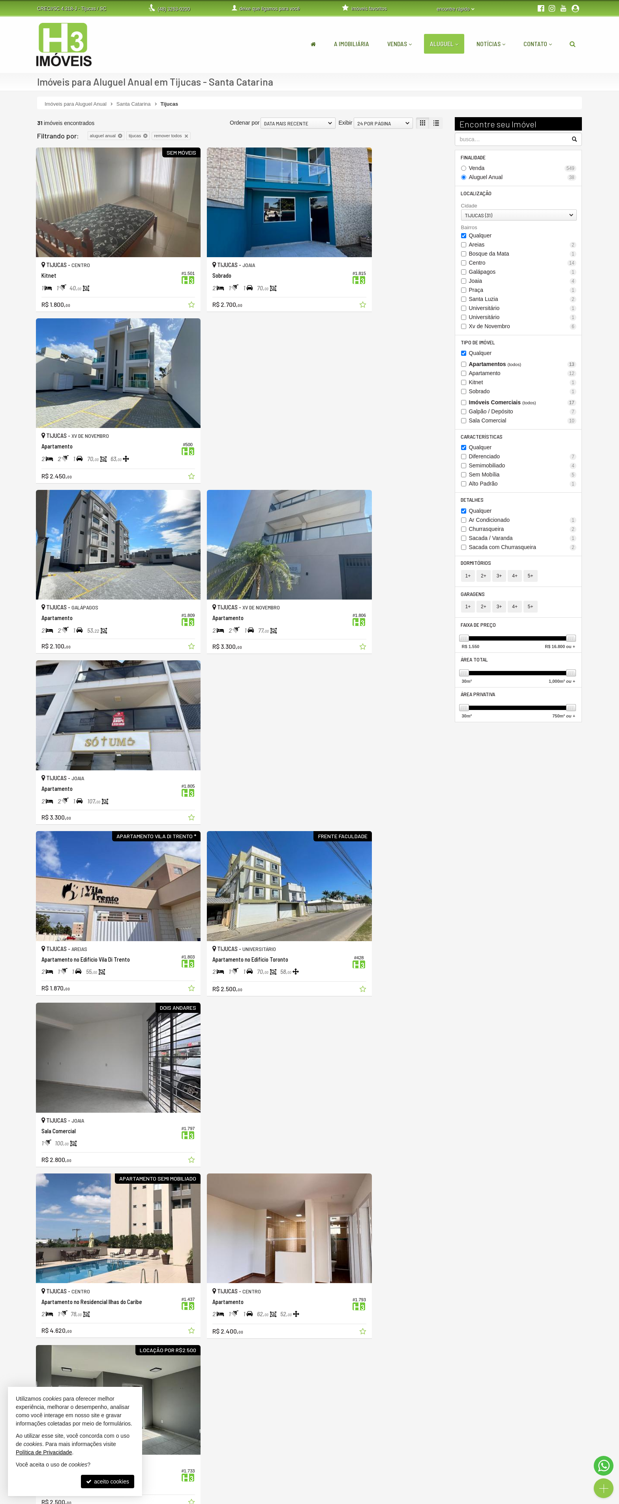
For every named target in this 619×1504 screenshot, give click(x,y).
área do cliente (434, 1453)
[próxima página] (435, 1370)
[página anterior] (395, 1370)
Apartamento (523, 374)
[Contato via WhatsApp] (603, 1466)
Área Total (474, 661)
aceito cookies (107, 1481)
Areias (523, 245)
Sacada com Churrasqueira (523, 548)
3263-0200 (174, 9)
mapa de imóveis (437, 1477)
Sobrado (523, 392)
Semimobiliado (523, 466)
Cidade (469, 206)
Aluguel (444, 43)
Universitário (523, 308)
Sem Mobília (523, 476)
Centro (523, 263)
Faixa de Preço (478, 626)
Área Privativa (478, 696)
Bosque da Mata (523, 254)
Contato (537, 43)
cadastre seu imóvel (440, 1469)
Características (482, 437)
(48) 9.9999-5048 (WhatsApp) (267, 1461)
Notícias (490, 43)
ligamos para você (253, 1469)
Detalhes (472, 500)
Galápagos (523, 272)
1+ (468, 577)
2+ (483, 577)
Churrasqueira (523, 530)
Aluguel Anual (523, 177)
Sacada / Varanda (523, 539)
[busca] (572, 44)
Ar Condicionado (523, 521)
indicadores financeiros (444, 1461)
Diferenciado (523, 457)
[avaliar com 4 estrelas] (65, 1371)
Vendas (399, 43)
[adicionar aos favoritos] (159, 283)
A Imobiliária (351, 43)
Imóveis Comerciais (523, 403)
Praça (523, 290)
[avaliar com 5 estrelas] (74, 1371)
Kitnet (523, 383)
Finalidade (473, 157)
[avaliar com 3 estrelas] (57, 1371)
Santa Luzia (523, 299)
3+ (499, 577)
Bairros (469, 228)
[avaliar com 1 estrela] (41, 1371)
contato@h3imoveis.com (261, 1477)
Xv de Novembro (523, 326)
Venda (523, 168)
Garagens (473, 595)
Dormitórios (476, 564)
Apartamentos (523, 365)
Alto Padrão (523, 485)
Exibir (345, 123)
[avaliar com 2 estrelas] (49, 1371)
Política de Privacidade (238, 1498)
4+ (515, 577)
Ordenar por (244, 123)
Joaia (523, 281)
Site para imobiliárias (534, 1498)
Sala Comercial (523, 421)
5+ (530, 577)
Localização (476, 193)
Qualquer (480, 236)
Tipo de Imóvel (478, 342)
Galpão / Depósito (523, 412)
